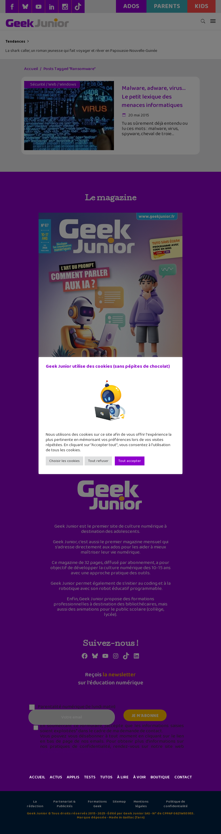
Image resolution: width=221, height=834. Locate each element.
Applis (73, 777)
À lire (123, 777)
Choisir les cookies (64, 461)
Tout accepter (129, 461)
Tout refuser (98, 461)
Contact (183, 777)
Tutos (106, 777)
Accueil (37, 777)
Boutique (160, 777)
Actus (56, 777)
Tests (90, 777)
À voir (139, 777)
